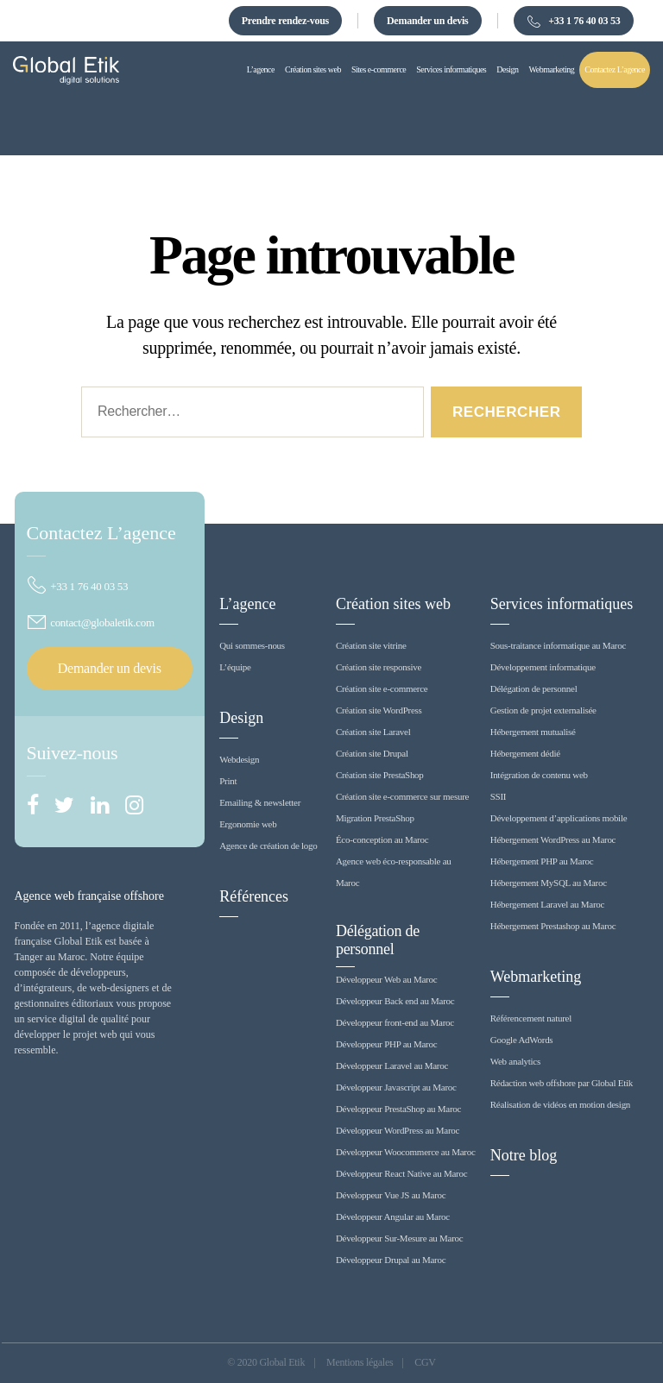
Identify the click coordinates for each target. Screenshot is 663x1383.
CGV (425, 1362)
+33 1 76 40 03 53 (574, 21)
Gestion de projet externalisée (543, 710)
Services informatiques (561, 604)
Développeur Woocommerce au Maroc (406, 1152)
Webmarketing (536, 976)
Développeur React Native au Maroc (401, 1173)
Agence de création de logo (268, 845)
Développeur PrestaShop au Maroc (398, 1108)
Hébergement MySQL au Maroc (548, 882)
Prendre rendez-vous (285, 21)
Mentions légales (359, 1362)
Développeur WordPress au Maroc (397, 1130)
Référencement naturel (530, 1018)
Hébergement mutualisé (533, 731)
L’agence (247, 604)
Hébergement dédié (525, 753)
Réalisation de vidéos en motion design (560, 1104)
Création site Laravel (373, 731)
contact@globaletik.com (91, 622)
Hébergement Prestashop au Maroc (553, 926)
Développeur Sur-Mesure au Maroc (400, 1238)
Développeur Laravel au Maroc (392, 1065)
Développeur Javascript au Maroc (396, 1087)
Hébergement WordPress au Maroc (553, 839)
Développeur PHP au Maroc (386, 1044)
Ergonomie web (247, 824)
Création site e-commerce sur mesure (402, 796)
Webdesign (239, 759)
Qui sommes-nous (252, 645)
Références (253, 896)
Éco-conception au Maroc (382, 839)
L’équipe (235, 667)
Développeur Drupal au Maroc (390, 1259)
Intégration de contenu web (539, 775)
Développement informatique (543, 667)
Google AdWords (521, 1039)
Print (228, 781)
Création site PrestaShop (380, 775)
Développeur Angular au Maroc (393, 1216)
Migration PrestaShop (375, 818)
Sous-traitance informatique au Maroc (558, 645)
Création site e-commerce (382, 688)
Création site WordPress (379, 710)
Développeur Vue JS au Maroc (390, 1195)
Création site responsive (378, 667)
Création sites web (393, 604)
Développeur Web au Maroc (386, 979)
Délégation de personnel (378, 940)
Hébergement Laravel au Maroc (547, 904)
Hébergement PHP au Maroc (542, 861)
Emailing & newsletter (259, 802)
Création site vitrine (371, 645)
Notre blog (523, 1155)
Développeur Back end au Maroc (395, 1001)
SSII (498, 796)
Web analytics (515, 1061)
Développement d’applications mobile (559, 818)
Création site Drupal (372, 753)
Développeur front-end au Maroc (395, 1022)
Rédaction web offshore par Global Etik (561, 1083)
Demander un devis (428, 21)
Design (241, 717)
